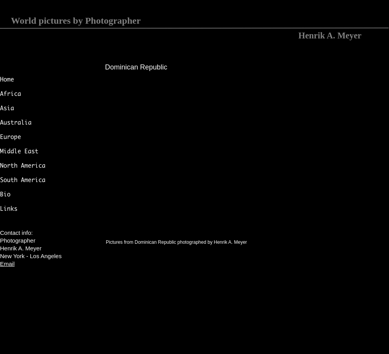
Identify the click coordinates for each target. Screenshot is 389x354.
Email (7, 263)
